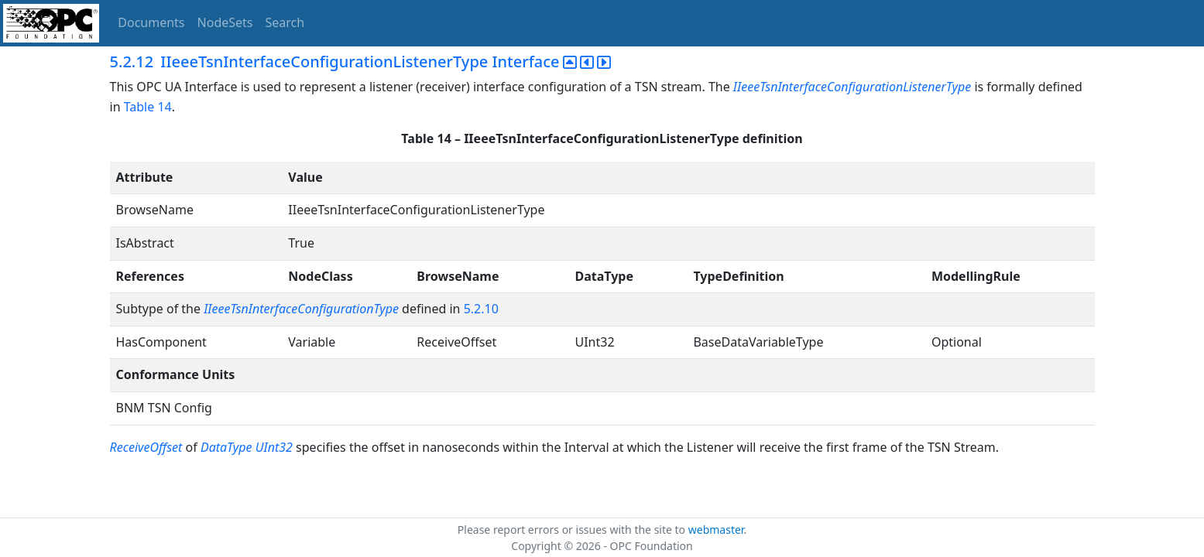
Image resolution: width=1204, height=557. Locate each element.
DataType (226, 447)
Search (285, 22)
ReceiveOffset (148, 447)
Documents (151, 22)
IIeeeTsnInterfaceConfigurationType (301, 308)
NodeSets (225, 22)
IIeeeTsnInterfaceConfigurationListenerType (852, 86)
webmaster (716, 529)
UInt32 (274, 447)
